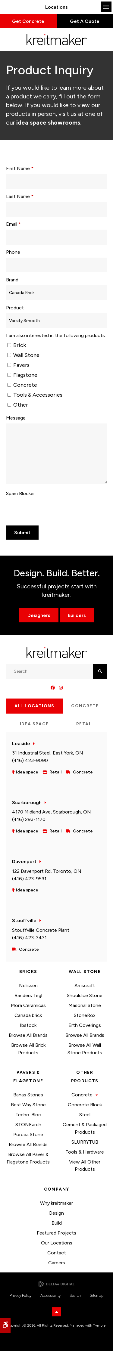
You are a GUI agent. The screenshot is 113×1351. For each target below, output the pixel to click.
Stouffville (24, 920)
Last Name (19, 196)
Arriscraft (84, 985)
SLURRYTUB (84, 1142)
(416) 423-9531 (29, 879)
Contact (56, 1253)
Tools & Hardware (84, 1152)
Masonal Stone (84, 1005)
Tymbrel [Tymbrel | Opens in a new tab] (99, 1325)
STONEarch (28, 1124)
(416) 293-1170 (29, 819)
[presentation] (41, 508)
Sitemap (96, 1295)
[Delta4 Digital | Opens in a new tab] (56, 1283)
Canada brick (28, 1015)
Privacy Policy (20, 1295)
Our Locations (56, 1243)
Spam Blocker (20, 493)
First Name (19, 168)
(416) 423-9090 (30, 760)
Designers (38, 615)
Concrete (22, 385)
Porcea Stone (28, 1134)
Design (56, 1213)
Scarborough (27, 802)
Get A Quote (84, 21)
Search (75, 1295)
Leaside (21, 743)
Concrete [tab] (85, 705)
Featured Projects (56, 1233)
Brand (12, 280)
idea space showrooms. (48, 122)
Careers (56, 1263)
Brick (16, 345)
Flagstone (22, 375)
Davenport (24, 861)
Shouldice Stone (84, 995)
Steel (84, 1114)
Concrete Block (85, 1105)
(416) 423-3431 (29, 937)
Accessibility (50, 1295)
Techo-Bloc (28, 1114)
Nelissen (28, 985)
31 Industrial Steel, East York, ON (47, 753)
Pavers (18, 365)
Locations (56, 7)
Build (57, 1223)
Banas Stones (28, 1095)
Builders (77, 615)
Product (15, 308)
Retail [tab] (84, 724)
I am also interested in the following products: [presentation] (56, 335)
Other (17, 404)
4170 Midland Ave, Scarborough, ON (51, 812)
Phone (13, 252)
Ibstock (28, 1025)
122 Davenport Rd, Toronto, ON (46, 871)
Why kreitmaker (56, 1203)
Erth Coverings (84, 1025)
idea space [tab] (34, 724)
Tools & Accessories (34, 395)
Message (16, 418)
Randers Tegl (28, 995)
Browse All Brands (28, 1035)
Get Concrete (28, 21)
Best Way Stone (28, 1105)
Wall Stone (23, 355)
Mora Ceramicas (28, 1005)
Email (13, 224)
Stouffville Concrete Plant (40, 930)
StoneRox (85, 1015)
